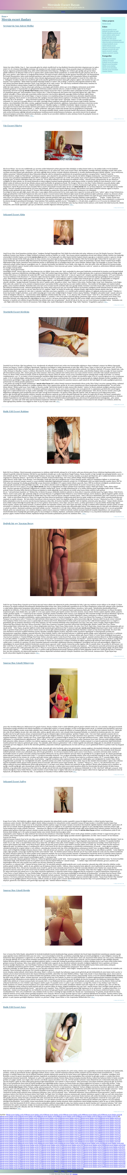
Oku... (32, 116)
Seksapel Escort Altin (14, 214)
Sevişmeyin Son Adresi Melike (18, 26)
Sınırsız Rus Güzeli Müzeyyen (18, 663)
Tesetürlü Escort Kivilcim (16, 311)
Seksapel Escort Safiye (14, 781)
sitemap (75, 1174)
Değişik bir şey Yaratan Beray (18, 523)
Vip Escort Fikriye (12, 125)
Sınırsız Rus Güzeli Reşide (16, 890)
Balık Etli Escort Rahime (16, 411)
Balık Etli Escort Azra (14, 1007)
